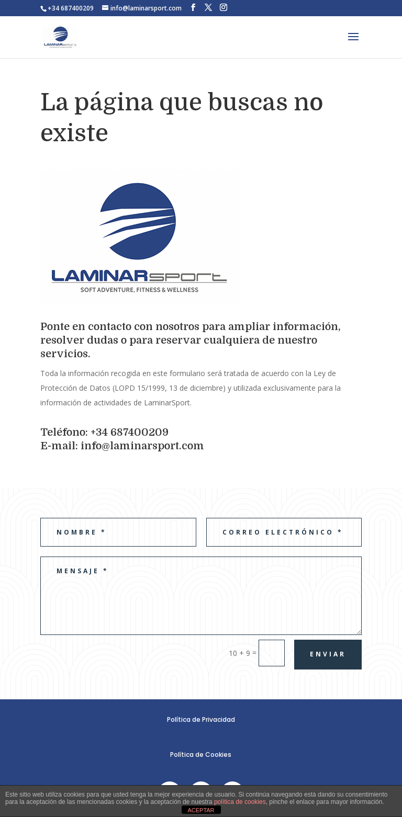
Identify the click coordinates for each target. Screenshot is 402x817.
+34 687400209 (71, 8)
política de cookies (240, 801)
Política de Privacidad (201, 719)
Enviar (328, 654)
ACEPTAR (200, 810)
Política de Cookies (200, 754)
